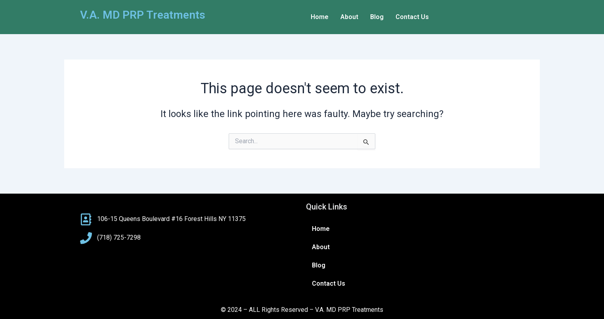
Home (320, 17)
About (349, 17)
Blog (377, 17)
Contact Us (412, 17)
